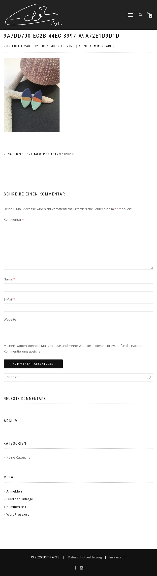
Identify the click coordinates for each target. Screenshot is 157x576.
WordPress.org (17, 514)
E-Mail (9, 299)
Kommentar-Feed (19, 506)
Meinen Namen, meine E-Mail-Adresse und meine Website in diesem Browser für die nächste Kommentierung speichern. (73, 348)
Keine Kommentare (95, 46)
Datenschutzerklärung (84, 557)
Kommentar (14, 219)
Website (10, 319)
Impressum (117, 557)
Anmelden (14, 491)
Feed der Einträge (19, 499)
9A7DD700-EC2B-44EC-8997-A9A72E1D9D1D (62, 36)
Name (9, 279)
